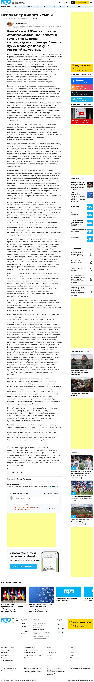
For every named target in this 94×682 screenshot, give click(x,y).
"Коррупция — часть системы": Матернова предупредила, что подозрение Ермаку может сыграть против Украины (78, 291)
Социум (72, 647)
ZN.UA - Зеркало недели (81, 120)
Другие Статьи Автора (80, 351)
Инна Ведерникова (63, 600)
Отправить (53, 508)
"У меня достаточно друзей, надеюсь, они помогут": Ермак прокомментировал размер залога (78, 279)
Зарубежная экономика (31, 650)
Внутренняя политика (7, 647)
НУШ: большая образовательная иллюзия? (76, 262)
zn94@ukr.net (37, 634)
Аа (73, 2)
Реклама (23, 629)
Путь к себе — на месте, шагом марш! (78, 230)
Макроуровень (5, 652)
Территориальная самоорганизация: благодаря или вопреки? (77, 223)
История (72, 650)
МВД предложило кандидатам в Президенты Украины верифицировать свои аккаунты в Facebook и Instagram (78, 197)
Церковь (49, 655)
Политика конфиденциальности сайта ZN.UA (80, 680)
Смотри (74, 452)
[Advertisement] (31, 530)
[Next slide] (91, 6)
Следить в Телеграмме (23, 566)
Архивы (23, 623)
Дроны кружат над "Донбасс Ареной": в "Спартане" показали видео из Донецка (81, 522)
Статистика (75, 237)
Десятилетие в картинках (76, 213)
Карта (22, 636)
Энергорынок (5, 655)
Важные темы (6, 7)
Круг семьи (73, 652)
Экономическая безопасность (32, 655)
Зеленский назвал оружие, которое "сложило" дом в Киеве (78, 254)
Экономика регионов (7, 660)
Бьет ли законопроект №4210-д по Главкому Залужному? (79, 373)
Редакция (23, 626)
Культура (49, 658)
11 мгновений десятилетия (75, 205)
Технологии (50, 650)
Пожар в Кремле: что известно (77, 269)
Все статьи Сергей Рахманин (19, 479)
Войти (68, 3)
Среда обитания (51, 652)
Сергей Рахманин (20, 23)
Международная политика (8, 650)
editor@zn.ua (42, 638)
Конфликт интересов (30, 652)
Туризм (72, 655)
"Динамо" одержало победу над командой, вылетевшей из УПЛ (81, 499)
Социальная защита (30, 647)
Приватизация (5, 658)
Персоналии (27, 658)
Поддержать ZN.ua (82, 2)
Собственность (74, 658)
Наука (49, 647)
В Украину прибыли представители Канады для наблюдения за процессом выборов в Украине (79, 186)
